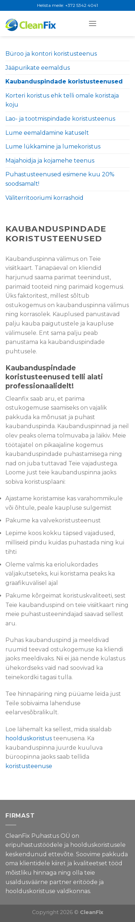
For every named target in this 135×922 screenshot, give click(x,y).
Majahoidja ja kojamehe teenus (49, 160)
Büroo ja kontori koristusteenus (51, 53)
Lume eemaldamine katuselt (47, 132)
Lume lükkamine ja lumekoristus (52, 146)
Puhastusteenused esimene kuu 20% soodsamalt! (59, 179)
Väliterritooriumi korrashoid (44, 197)
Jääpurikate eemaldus (37, 67)
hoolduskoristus (28, 738)
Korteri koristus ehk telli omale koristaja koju (62, 100)
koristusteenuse (28, 766)
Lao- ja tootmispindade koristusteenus (60, 118)
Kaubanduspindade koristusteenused (64, 81)
